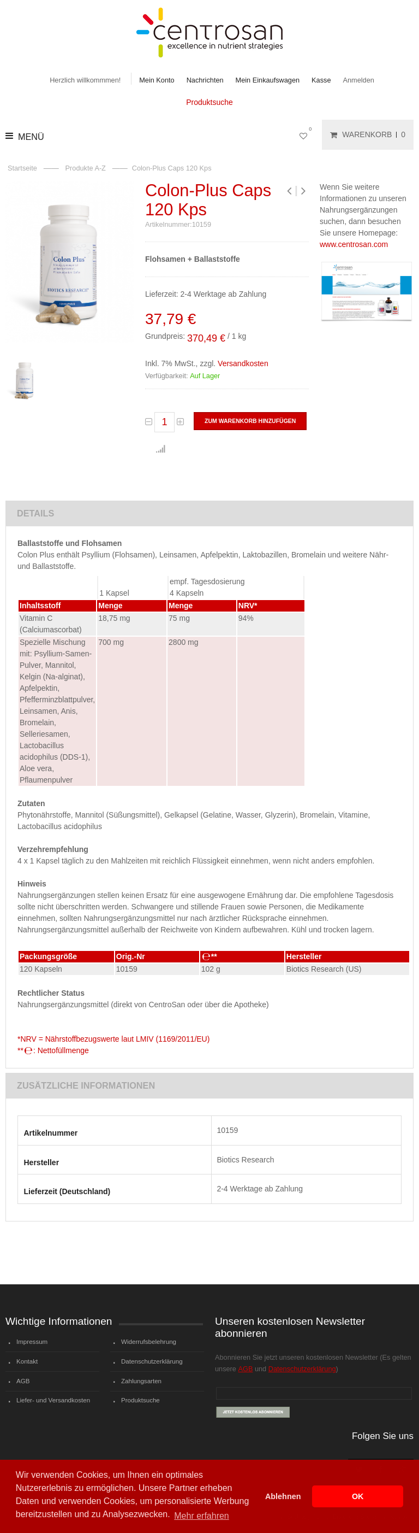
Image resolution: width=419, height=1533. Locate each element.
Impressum (31, 1341)
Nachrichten (205, 80)
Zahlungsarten (141, 1381)
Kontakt (27, 1361)
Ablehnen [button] (283, 1496)
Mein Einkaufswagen (268, 80)
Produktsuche (209, 102)
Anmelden (358, 80)
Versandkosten (243, 363)
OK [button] (358, 1496)
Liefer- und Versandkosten (53, 1400)
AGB (22, 1381)
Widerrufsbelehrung (148, 1341)
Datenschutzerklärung (152, 1361)
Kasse (321, 80)
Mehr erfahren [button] (201, 1515)
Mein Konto (156, 80)
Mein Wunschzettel (306, 135)
